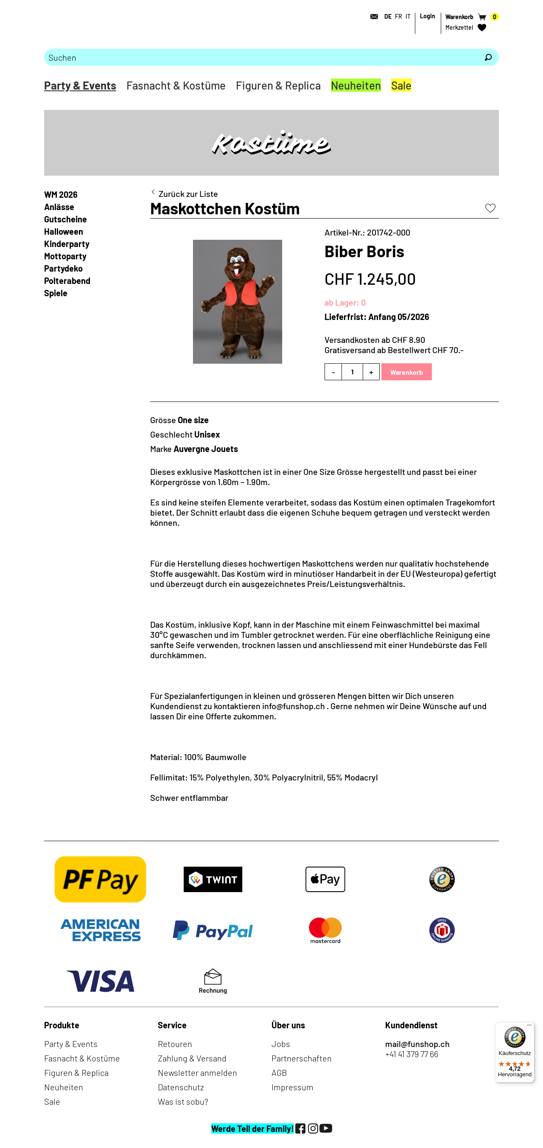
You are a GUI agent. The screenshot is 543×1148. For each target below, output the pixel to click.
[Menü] (529, 1027)
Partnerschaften (302, 1058)
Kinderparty (67, 244)
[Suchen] (488, 57)
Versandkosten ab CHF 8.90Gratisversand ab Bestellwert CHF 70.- (394, 344)
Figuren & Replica (278, 85)
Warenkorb (406, 372)
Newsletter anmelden (197, 1072)
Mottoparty (65, 256)
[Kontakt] (371, 16)
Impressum (292, 1087)
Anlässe (59, 207)
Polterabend (67, 280)
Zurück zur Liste (188, 193)
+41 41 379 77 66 (411, 1054)
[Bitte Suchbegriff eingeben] (261, 57)
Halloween (63, 231)
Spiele (55, 293)
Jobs (281, 1044)
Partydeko (63, 268)
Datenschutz (181, 1087)
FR (398, 16)
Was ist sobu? (183, 1101)
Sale (401, 85)
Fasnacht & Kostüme (176, 85)
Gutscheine (65, 219)
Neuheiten (356, 85)
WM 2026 (61, 194)
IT (408, 16)
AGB (279, 1072)
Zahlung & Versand (192, 1058)
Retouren (175, 1044)
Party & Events (80, 85)
